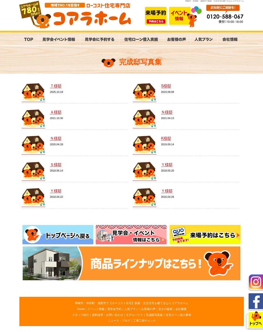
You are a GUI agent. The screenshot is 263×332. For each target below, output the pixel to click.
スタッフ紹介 (80, 315)
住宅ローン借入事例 (178, 315)
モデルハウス (134, 315)
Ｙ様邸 (166, 165)
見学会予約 (114, 309)
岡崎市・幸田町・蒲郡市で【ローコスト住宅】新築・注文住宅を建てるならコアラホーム (131, 303)
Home (81, 309)
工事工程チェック (144, 320)
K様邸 (166, 138)
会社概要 (181, 309)
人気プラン (131, 309)
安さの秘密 (165, 309)
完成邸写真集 (154, 315)
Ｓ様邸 (55, 165)
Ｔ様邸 (55, 86)
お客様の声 (148, 309)
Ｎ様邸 (166, 112)
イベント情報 (95, 309)
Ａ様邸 (55, 112)
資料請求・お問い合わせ (107, 315)
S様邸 (166, 86)
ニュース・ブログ (119, 320)
